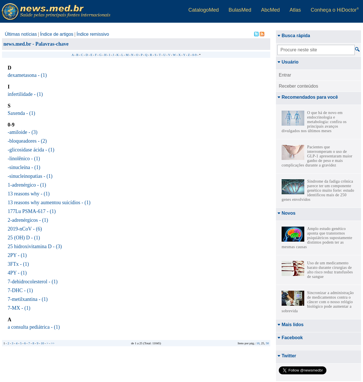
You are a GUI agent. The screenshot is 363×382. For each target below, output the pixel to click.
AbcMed (270, 10)
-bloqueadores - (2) (27, 141)
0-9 (194, 54)
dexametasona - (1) (27, 75)
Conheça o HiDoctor (335, 10)
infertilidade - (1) (25, 94)
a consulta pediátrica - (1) (34, 327)
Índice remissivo (93, 34)
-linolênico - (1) (24, 158)
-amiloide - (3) (22, 132)
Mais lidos (290, 226)
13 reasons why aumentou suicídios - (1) (49, 202)
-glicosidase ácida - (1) (31, 150)
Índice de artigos (56, 34)
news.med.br (17, 44)
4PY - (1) (17, 273)
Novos (286, 213)
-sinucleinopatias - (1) (30, 176)
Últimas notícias (21, 34)
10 (257, 343)
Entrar (285, 75)
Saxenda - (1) (21, 113)
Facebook (290, 239)
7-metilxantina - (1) (28, 299)
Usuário (288, 62)
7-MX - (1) (19, 308)
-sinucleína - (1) (24, 167)
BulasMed (240, 10)
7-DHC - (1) (20, 290)
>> (52, 343)
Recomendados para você (307, 97)
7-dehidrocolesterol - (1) (33, 281)
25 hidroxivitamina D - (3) (35, 246)
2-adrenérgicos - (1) (28, 220)
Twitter (286, 257)
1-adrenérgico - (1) (27, 185)
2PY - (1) (17, 255)
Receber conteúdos (298, 86)
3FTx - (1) (18, 264)
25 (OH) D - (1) (24, 237)
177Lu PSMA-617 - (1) (32, 211)
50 (267, 343)
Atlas (295, 10)
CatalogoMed (203, 10)
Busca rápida (293, 35)
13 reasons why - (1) (29, 194)
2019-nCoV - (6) (25, 229)
